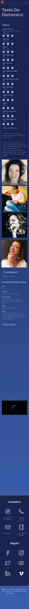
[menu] (27, 2)
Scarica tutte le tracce (9, 128)
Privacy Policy (19, 593)
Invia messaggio (9, 276)
